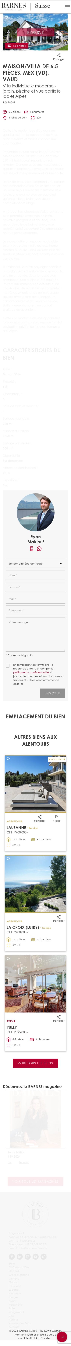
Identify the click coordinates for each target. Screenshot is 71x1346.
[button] (67, 6)
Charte (45, 1338)
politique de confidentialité (31, 672)
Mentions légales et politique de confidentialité (35, 1336)
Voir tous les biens (35, 1063)
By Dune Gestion (51, 1330)
